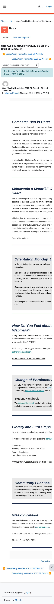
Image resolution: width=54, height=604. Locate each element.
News (12, 21)
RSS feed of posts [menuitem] (21, 37)
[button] (40, 6)
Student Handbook (26, 403)
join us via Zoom (42, 527)
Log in (49, 6)
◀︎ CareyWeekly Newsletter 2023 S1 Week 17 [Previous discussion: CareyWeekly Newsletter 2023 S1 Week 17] (23, 54)
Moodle (18, 600)
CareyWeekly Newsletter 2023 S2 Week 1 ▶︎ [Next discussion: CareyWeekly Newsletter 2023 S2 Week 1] (31, 59)
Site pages (4, 21)
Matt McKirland (12, 93)
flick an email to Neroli (34, 391)
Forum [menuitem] (6, 37)
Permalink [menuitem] (45, 561)
